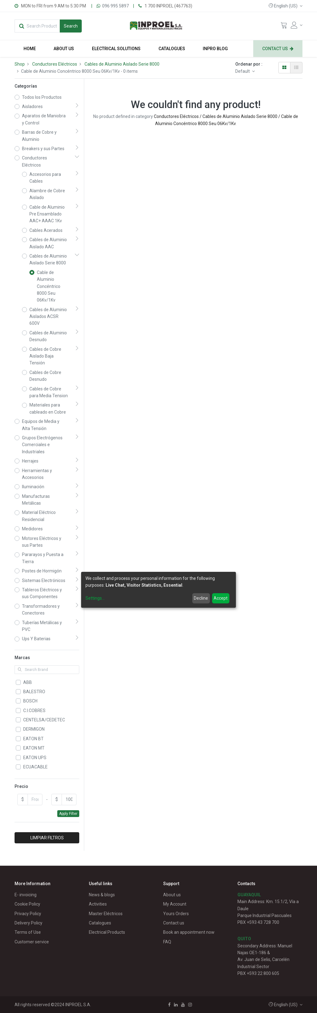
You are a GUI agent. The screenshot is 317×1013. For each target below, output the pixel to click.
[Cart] (283, 26)
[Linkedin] (176, 1004)
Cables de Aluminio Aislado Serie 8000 (122, 64)
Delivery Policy (28, 922)
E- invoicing (26, 894)
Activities (98, 904)
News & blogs (102, 894)
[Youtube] (183, 1004)
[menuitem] (30, 48)
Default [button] (243, 71)
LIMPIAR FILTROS (47, 837)
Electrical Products (107, 932)
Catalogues (100, 922)
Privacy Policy (28, 913)
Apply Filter (68, 813)
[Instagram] (190, 1004)
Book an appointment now (189, 932)
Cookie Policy (27, 904)
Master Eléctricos (106, 913)
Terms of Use (28, 932)
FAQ (167, 941)
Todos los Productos (42, 97)
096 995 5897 (115, 5)
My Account (174, 904)
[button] (285, 5)
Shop (20, 64)
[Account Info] (296, 25)
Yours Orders (176, 913)
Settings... (95, 598)
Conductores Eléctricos (54, 64)
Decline (201, 598)
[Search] (71, 26)
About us (172, 894)
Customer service (32, 941)
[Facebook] (169, 1004)
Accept (221, 598)
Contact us (173, 922)
